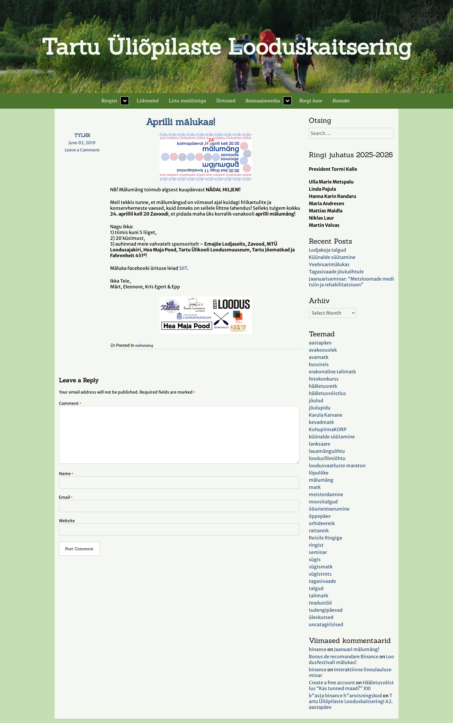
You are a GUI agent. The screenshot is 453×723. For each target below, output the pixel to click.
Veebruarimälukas (329, 264)
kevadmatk (321, 422)
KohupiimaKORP (327, 429)
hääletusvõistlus (327, 393)
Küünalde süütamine (332, 257)
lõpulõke (318, 473)
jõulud (316, 400)
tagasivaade (322, 581)
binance (317, 649)
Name (66, 473)
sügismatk (321, 567)
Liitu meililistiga (187, 100)
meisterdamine (326, 494)
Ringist (109, 100)
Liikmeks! (148, 100)
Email (66, 497)
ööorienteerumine (329, 509)
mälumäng (144, 345)
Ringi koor (310, 100)
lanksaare (319, 444)
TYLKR (82, 135)
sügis (315, 559)
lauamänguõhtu (327, 451)
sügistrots (320, 574)
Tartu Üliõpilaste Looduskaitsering (226, 46)
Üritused (225, 100)
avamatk (318, 357)
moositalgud (323, 502)
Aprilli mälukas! (180, 122)
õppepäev (320, 516)
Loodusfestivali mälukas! (351, 659)
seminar (318, 552)
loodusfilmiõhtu (327, 458)
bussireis (319, 364)
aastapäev (320, 343)
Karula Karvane (325, 415)
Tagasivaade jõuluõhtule (336, 272)
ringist (316, 545)
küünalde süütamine (332, 437)
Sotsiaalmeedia (263, 100)
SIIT (183, 268)
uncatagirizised (326, 624)
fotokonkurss (324, 379)
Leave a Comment (82, 150)
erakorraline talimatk (332, 372)
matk (315, 487)
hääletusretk (323, 386)
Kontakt (341, 100)
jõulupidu (320, 408)
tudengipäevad (326, 610)
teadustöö (320, 603)
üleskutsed (321, 617)
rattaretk (319, 530)
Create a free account (332, 682)
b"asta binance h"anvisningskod (345, 695)
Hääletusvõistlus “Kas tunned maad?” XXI (351, 685)
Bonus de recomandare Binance (343, 656)
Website (67, 520)
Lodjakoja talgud (327, 250)
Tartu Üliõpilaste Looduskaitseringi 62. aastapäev (351, 701)
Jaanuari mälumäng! (356, 649)
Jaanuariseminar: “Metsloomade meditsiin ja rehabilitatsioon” (351, 282)
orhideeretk (322, 523)
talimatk (318, 595)
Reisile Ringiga (325, 538)
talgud (316, 588)
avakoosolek (323, 350)
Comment (70, 403)
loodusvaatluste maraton (337, 465)
